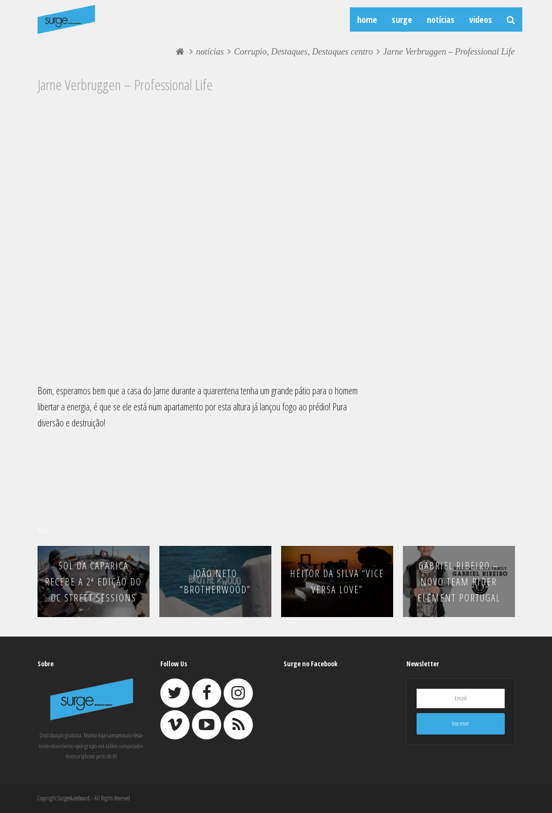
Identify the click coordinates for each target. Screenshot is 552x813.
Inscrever (460, 723)
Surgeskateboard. (74, 798)
